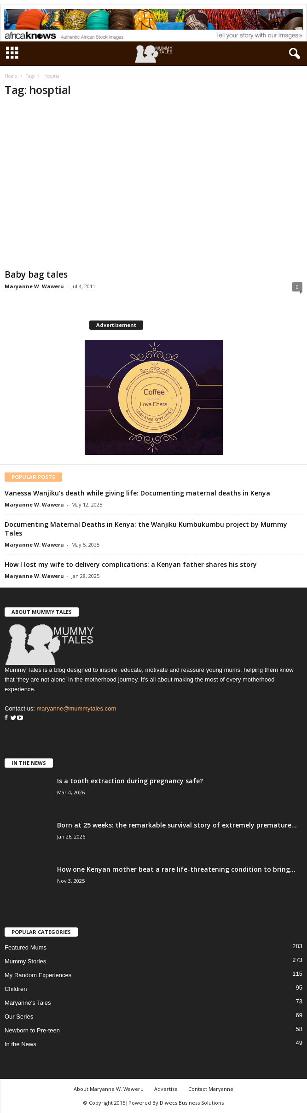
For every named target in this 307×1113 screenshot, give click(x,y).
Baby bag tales (36, 274)
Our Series (19, 1016)
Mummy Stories (25, 961)
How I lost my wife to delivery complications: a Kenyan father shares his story (131, 564)
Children (16, 988)
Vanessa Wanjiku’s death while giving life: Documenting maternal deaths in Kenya (137, 493)
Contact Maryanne (210, 1088)
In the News (20, 1044)
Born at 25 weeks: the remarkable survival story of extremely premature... (177, 825)
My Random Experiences (38, 975)
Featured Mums (25, 947)
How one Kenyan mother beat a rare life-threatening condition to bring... (176, 869)
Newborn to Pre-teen (32, 1030)
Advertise (166, 1088)
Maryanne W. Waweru (34, 286)
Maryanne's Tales (28, 1002)
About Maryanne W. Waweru (109, 1088)
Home (11, 76)
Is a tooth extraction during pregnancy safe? (130, 780)
